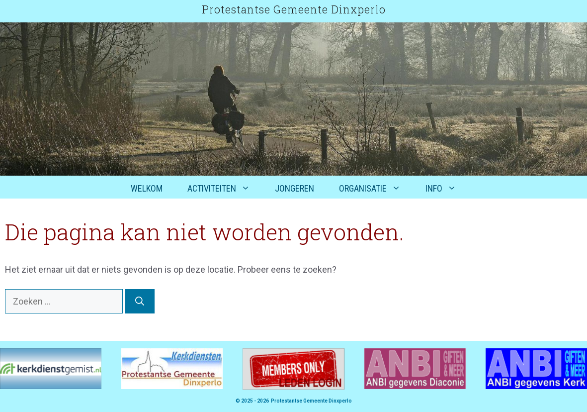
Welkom (147, 188)
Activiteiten (224, 189)
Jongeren (294, 188)
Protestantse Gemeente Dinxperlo (294, 9)
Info (447, 189)
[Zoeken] (140, 301)
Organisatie (376, 189)
